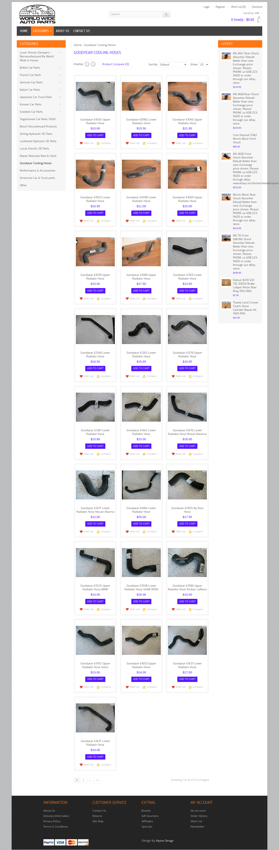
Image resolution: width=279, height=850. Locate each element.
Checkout (257, 7)
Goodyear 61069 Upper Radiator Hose (187, 198)
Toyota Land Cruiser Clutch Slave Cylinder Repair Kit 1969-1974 (245, 308)
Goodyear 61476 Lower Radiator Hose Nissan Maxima (187, 430)
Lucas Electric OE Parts (34, 148)
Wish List (88, 142)
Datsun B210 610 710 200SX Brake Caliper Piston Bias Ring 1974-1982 (244, 285)
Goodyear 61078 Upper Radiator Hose (95, 275)
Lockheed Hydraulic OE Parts (38, 141)
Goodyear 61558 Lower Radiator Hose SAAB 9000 (141, 584)
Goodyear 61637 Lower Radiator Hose (95, 738)
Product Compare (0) (115, 64)
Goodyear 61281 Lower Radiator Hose (95, 430)
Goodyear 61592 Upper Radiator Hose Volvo (95, 661)
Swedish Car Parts (31, 112)
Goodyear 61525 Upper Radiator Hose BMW (95, 584)
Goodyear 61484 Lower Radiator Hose (141, 507)
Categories (41, 31)
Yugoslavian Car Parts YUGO (38, 119)
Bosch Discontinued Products (38, 126)
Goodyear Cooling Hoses (36, 163)
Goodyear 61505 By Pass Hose (187, 507)
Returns (97, 811)
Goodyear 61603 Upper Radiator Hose (141, 661)
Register (220, 7)
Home (24, 31)
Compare (106, 142)
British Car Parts (30, 67)
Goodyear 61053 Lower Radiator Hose (95, 198)
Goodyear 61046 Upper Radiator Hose (187, 121)
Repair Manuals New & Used (38, 156)
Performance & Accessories (37, 170)
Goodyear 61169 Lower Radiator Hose (187, 275)
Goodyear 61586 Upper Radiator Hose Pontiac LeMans (187, 584)
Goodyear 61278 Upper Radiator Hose (187, 352)
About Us (49, 806)
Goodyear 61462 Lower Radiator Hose (141, 430)
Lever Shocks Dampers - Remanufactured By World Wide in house (37, 56)
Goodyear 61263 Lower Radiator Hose (141, 352)
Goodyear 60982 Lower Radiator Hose (141, 121)
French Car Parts (30, 75)
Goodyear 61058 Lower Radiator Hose (141, 198)
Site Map (98, 816)
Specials (147, 822)
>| (97, 775)
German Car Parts (31, 82)
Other (23, 185)
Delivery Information (56, 811)
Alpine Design (165, 836)
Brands (146, 806)
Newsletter (197, 822)
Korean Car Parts (30, 104)
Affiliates (147, 816)
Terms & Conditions (55, 822)
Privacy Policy (52, 816)
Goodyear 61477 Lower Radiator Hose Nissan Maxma (95, 507)
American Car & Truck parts (37, 178)
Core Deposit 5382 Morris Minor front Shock (245, 138)
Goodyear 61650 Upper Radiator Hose (95, 121)
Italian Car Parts (30, 89)
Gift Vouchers (150, 811)
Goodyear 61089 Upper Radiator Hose (141, 275)
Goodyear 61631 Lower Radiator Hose (187, 661)
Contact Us (99, 806)
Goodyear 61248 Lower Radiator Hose (95, 352)
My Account (198, 806)
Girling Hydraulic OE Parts (36, 134)
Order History (199, 811)
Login (207, 7)
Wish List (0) (238, 7)
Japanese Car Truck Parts (36, 97)
